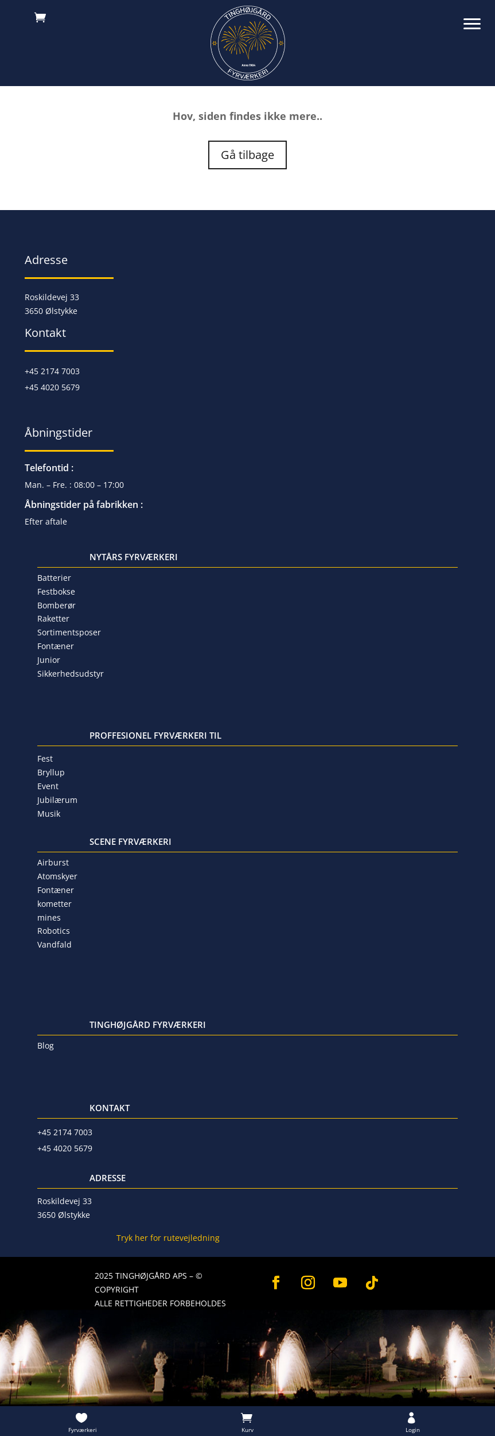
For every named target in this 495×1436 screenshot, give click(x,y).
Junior (48, 659)
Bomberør (56, 605)
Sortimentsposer (69, 632)
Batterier (54, 577)
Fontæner (55, 646)
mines (49, 917)
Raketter (53, 618)
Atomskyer (57, 876)
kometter (54, 903)
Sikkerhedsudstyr (70, 673)
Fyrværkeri (82, 1430)
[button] (478, 17)
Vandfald (54, 944)
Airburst (53, 862)
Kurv (247, 1430)
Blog (45, 1045)
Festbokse (56, 591)
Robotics (53, 930)
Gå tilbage (247, 154)
